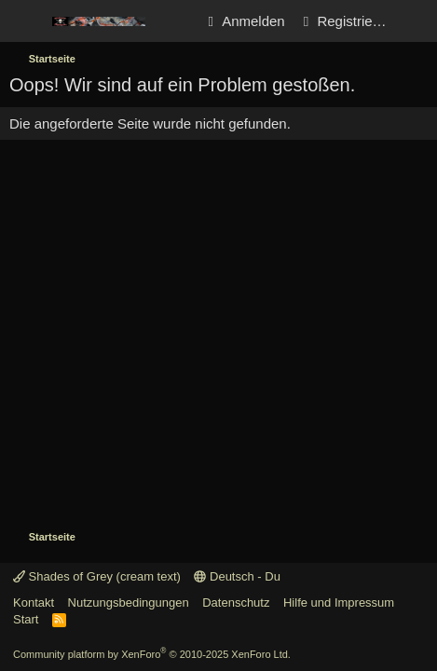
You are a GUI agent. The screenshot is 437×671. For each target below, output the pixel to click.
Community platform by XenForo (152, 654)
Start (25, 619)
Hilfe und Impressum (338, 602)
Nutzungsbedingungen (128, 602)
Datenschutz (235, 602)
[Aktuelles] (415, 21)
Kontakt (33, 602)
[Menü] (26, 21)
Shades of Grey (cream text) (97, 576)
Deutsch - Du (237, 576)
